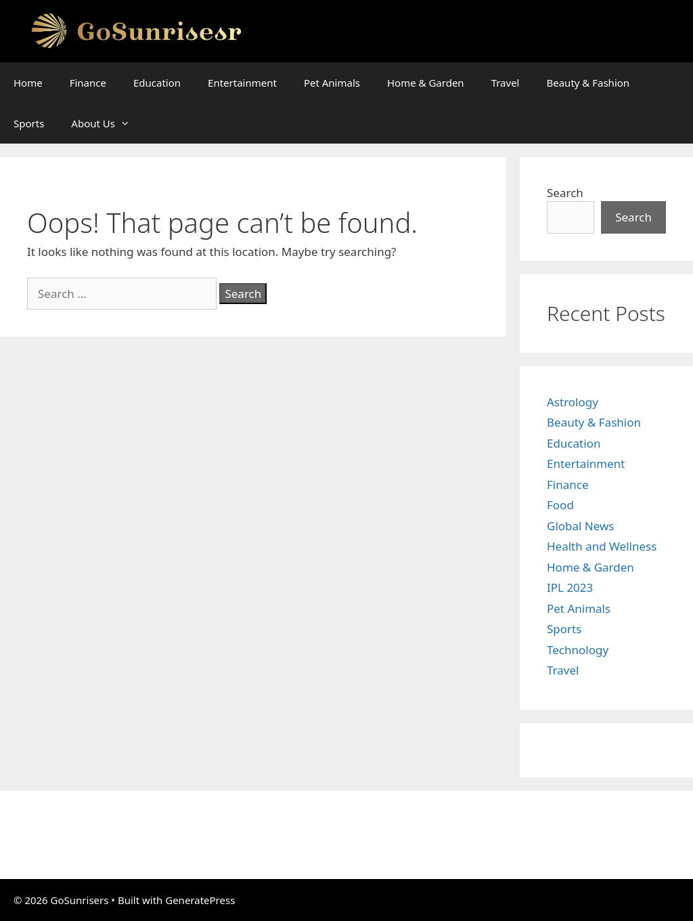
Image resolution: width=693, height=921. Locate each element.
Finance (88, 82)
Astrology (572, 402)
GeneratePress (200, 900)
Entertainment (242, 82)
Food (560, 505)
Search (565, 192)
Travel (505, 82)
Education (157, 82)
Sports (29, 123)
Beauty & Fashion (587, 82)
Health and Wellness (601, 546)
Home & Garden (425, 82)
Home (28, 82)
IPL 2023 (570, 587)
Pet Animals (332, 82)
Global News (580, 526)
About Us (107, 123)
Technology (577, 650)
